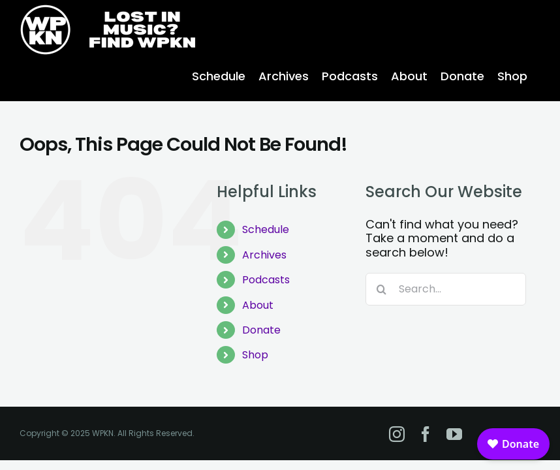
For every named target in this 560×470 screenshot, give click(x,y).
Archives (264, 254)
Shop (255, 354)
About (257, 305)
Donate (261, 329)
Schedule (265, 229)
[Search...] (446, 289)
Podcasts (266, 279)
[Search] (382, 289)
